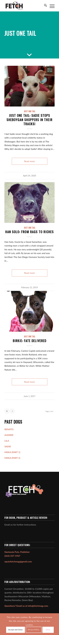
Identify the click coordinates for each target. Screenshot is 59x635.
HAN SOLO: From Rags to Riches (29, 231)
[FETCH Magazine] (24, 5)
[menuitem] (44, 5)
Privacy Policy (33, 630)
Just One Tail (29, 111)
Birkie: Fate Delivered (29, 340)
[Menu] (51, 5)
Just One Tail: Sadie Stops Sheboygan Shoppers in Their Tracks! (29, 119)
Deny (48, 630)
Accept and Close (15, 630)
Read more (29, 161)
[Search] (44, 5)
